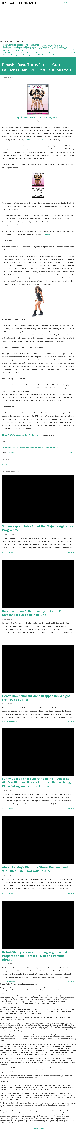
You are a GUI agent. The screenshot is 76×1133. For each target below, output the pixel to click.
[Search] (66, 3)
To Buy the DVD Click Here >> (35, 140)
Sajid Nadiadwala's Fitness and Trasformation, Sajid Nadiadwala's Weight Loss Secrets (35, 47)
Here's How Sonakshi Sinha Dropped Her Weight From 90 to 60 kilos (36, 698)
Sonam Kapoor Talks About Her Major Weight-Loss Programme (37, 528)
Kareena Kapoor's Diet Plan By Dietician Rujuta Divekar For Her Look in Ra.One (35, 613)
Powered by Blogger (38, 1128)
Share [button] (70, 452)
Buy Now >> (45, 234)
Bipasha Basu (10, 452)
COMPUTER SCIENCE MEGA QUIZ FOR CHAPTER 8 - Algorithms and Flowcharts (32, 45)
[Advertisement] (28, 10)
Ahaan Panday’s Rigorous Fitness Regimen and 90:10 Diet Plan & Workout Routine (33, 55)
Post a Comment (7, 465)
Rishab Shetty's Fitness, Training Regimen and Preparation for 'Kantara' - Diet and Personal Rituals (39, 53)
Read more (71, 552)
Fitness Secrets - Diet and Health (19, 2)
